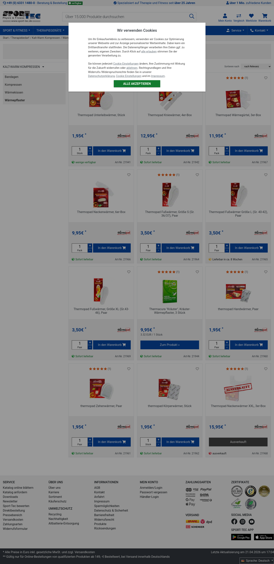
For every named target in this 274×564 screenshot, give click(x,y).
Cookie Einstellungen (126, 63)
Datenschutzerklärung (101, 76)
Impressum (158, 76)
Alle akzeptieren (137, 84)
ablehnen (132, 68)
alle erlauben (149, 51)
